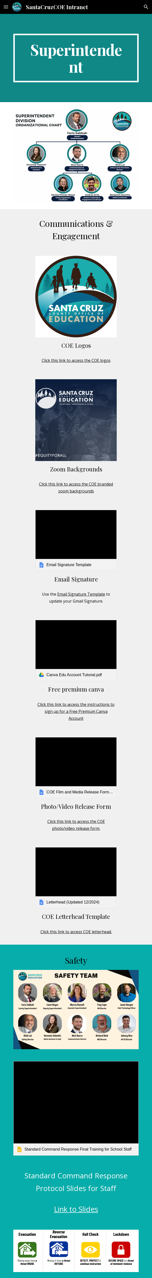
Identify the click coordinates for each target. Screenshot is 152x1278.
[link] (75, 540)
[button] (6, 7)
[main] (75, 58)
